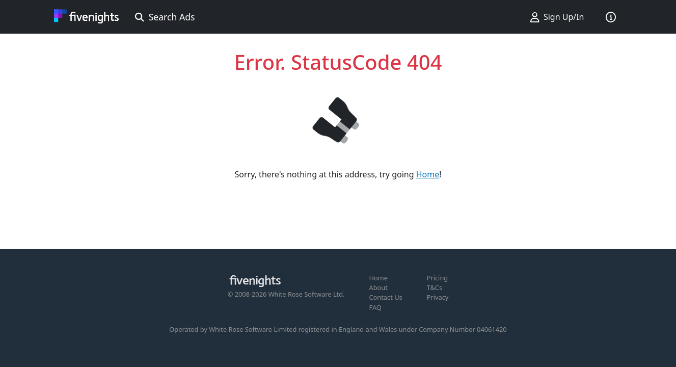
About (378, 287)
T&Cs (434, 287)
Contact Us (385, 297)
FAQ (375, 307)
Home (428, 174)
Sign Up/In (557, 16)
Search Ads (165, 17)
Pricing (437, 277)
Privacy (438, 297)
